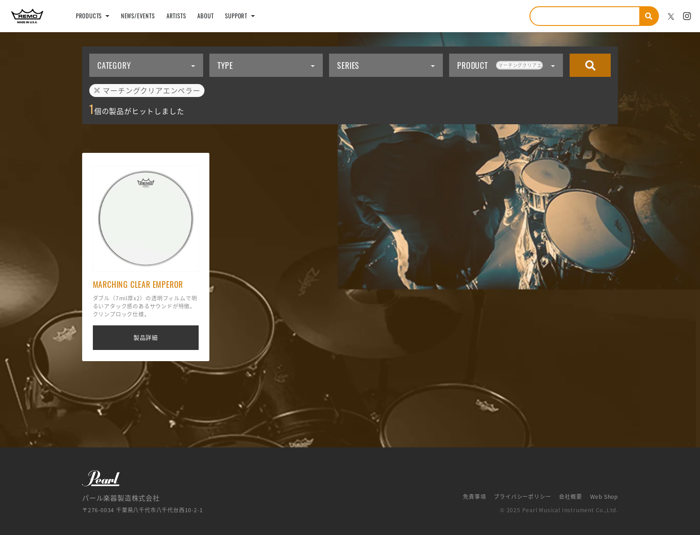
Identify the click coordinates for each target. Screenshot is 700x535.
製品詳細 (145, 337)
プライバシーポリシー (522, 497)
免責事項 (474, 497)
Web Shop (604, 497)
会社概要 (570, 497)
